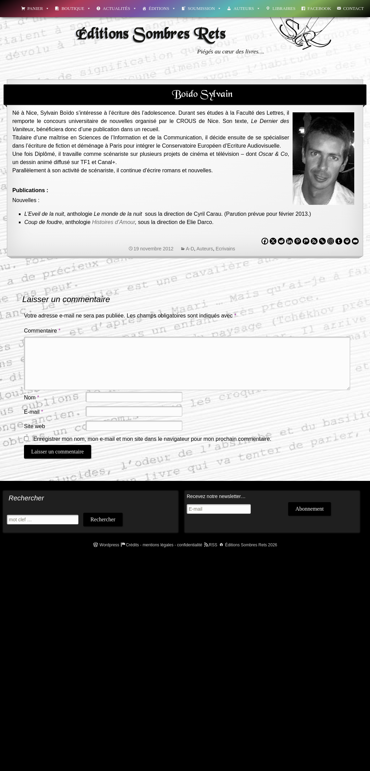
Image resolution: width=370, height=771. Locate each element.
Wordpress (109, 545)
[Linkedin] (289, 241)
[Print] (347, 241)
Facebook (319, 8)
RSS (213, 545)
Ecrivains (225, 248)
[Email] (355, 241)
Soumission (204, 8)
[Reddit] (281, 241)
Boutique (75, 8)
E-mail (33, 412)
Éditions (162, 8)
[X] (273, 241)
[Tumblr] (338, 241)
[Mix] (306, 241)
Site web (34, 426)
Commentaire (42, 331)
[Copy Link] (322, 241)
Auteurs (246, 8)
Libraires (283, 8)
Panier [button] (38, 8)
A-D (190, 248)
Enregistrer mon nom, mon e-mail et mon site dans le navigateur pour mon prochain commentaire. (152, 439)
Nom (31, 397)
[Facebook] (264, 241)
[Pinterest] (297, 241)
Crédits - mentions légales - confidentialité (164, 545)
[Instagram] (330, 241)
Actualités (120, 8)
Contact (353, 8)
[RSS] (314, 241)
